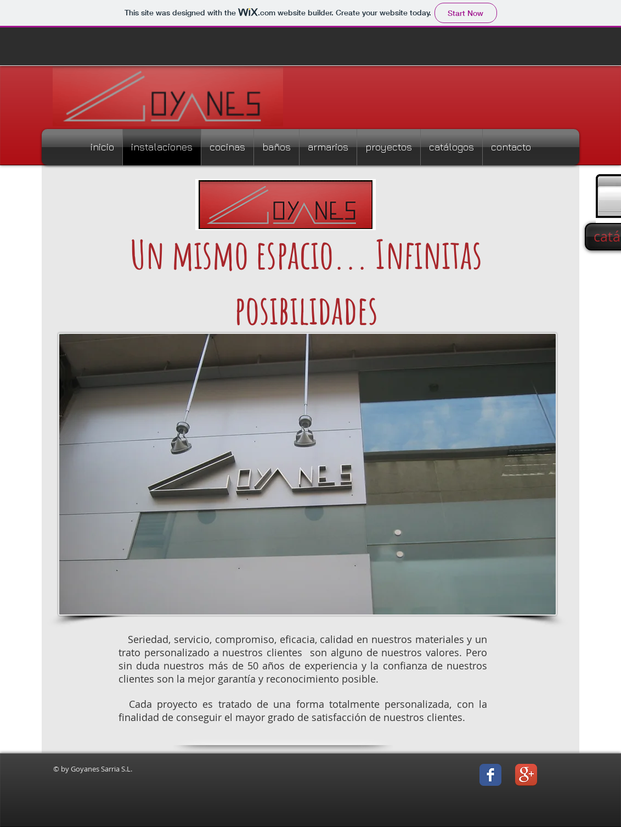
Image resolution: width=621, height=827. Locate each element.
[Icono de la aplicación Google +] (526, 775)
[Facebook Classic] (490, 775)
